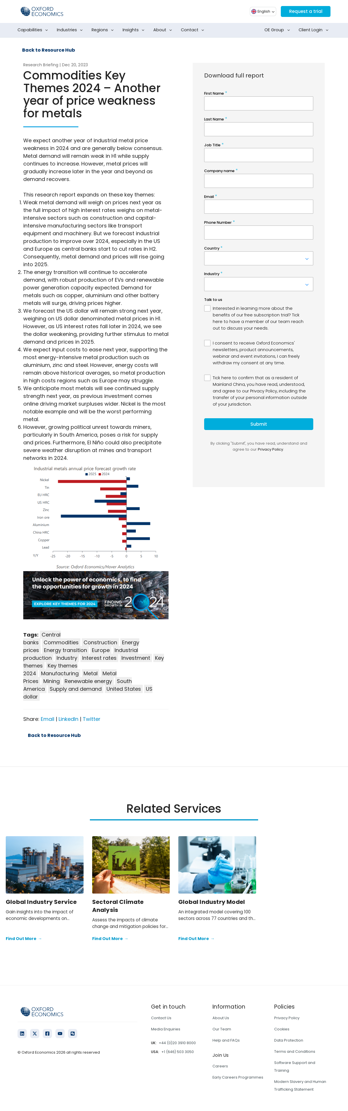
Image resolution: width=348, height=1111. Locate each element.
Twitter (91, 719)
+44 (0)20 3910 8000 (177, 1042)
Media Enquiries (165, 1029)
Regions (104, 30)
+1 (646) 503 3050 (177, 1051)
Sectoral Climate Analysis (118, 906)
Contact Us (161, 1017)
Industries (71, 30)
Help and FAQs (226, 1040)
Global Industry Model (211, 902)
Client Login (314, 30)
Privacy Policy (286, 1017)
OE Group (278, 30)
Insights (135, 30)
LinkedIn (68, 719)
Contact (193, 30)
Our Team (221, 1029)
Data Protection (288, 1040)
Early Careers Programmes (237, 1077)
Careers (220, 1066)
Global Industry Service (41, 902)
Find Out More (24, 939)
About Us (220, 1017)
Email (47, 719)
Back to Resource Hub (48, 50)
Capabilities (34, 30)
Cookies (281, 1029)
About (163, 30)
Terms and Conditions (294, 1051)
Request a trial (305, 11)
